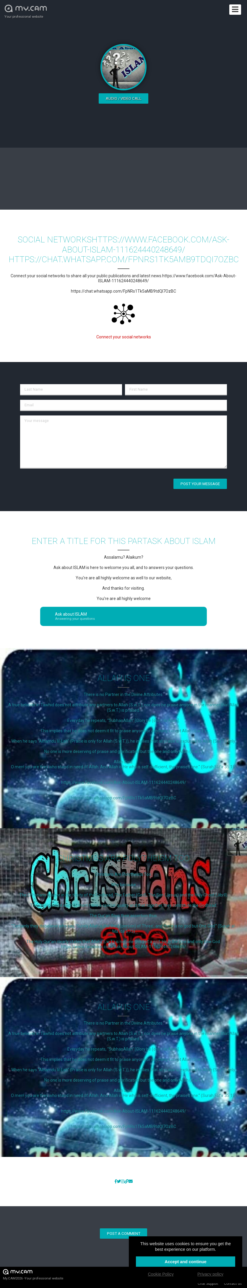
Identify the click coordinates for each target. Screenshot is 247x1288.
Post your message (200, 484)
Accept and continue (186, 1261)
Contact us (233, 1284)
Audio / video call (124, 98)
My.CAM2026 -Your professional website (33, 1274)
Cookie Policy (160, 1274)
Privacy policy (210, 1274)
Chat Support (208, 1284)
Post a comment (123, 1233)
